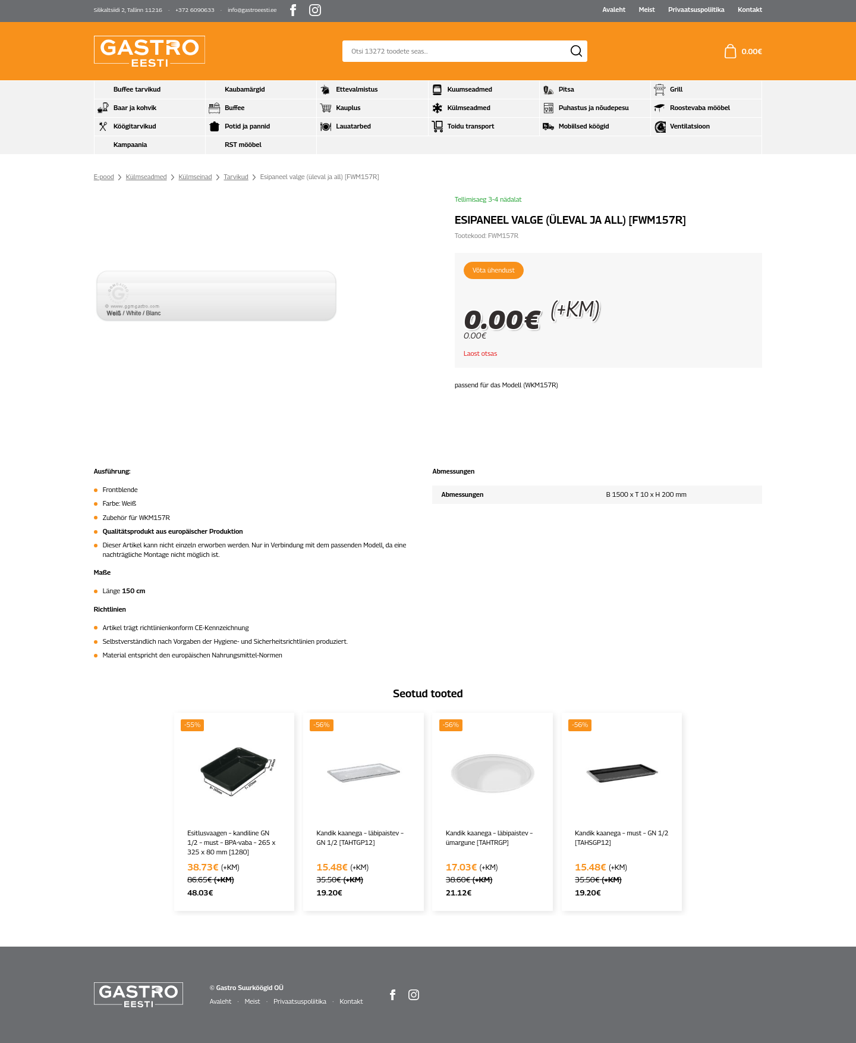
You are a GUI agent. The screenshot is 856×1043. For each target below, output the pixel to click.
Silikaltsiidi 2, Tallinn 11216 (128, 10)
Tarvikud (236, 177)
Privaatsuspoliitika (696, 9)
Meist (647, 9)
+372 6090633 (195, 10)
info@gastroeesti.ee (252, 10)
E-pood (104, 177)
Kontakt (750, 9)
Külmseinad (195, 177)
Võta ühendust (494, 270)
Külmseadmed (146, 177)
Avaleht (613, 9)
